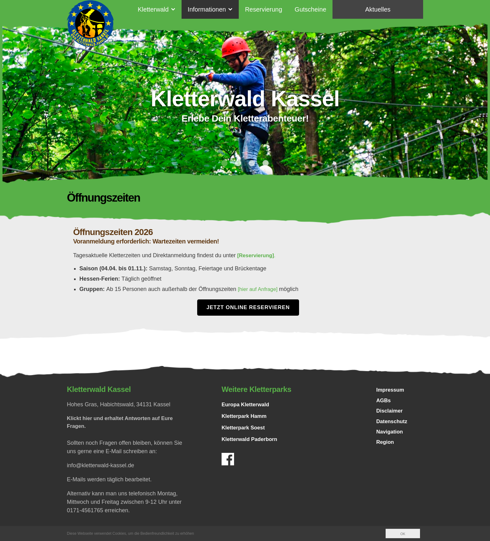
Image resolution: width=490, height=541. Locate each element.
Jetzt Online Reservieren (248, 307)
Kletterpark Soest (245, 428)
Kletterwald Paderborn (252, 440)
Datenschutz (393, 425)
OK (402, 534)
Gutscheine (310, 9)
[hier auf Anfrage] (260, 289)
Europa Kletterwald (247, 405)
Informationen (207, 9)
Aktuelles (377, 9)
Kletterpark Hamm (246, 416)
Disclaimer (390, 413)
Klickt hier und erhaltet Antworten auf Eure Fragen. (124, 423)
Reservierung (263, 9)
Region (385, 447)
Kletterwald (153, 9)
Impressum (391, 391)
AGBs (384, 402)
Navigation (390, 436)
